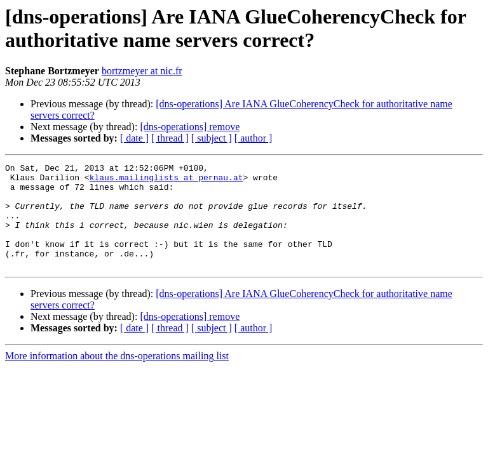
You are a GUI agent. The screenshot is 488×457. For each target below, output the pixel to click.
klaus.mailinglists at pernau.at (166, 181)
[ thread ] (170, 138)
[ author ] (253, 138)
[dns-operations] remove (190, 126)
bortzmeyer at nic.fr (142, 70)
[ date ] (134, 138)
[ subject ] (211, 138)
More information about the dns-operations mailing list (117, 376)
